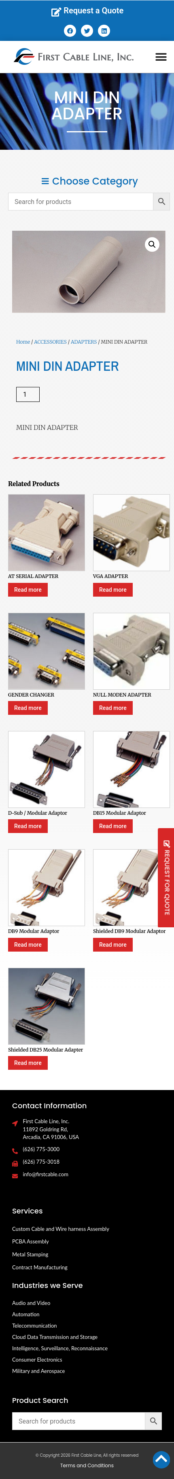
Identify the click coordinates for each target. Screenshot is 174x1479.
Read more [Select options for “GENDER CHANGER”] (28, 708)
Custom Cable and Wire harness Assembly (60, 1229)
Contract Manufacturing (40, 1267)
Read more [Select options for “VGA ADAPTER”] (113, 589)
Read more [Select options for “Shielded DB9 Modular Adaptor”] (113, 944)
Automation (26, 1314)
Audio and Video (31, 1303)
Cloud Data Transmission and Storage (55, 1337)
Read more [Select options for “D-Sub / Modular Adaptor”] (28, 826)
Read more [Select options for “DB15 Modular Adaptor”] (113, 826)
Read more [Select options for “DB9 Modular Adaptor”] (28, 944)
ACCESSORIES (50, 342)
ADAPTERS (84, 342)
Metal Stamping (30, 1254)
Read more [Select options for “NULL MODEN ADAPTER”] (113, 708)
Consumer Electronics (37, 1359)
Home (23, 342)
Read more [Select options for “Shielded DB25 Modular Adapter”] (28, 1063)
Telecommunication (34, 1325)
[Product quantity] (28, 394)
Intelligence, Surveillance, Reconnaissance (60, 1348)
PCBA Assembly (30, 1241)
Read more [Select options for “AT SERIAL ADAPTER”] (28, 589)
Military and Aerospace (38, 1371)
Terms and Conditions (87, 1465)
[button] (161, 57)
